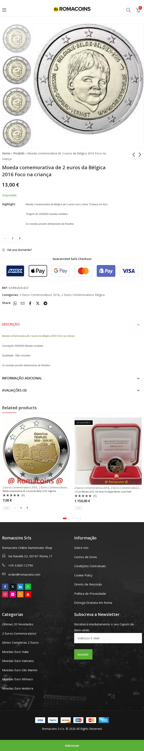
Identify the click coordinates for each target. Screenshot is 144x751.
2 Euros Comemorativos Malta (56, 487)
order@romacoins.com (24, 574)
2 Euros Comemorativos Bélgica (83, 295)
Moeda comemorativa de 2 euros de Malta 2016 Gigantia (29, 491)
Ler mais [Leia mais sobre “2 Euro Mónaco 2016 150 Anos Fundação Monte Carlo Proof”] (81, 508)
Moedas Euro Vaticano (18, 661)
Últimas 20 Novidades (17, 624)
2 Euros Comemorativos (19, 633)
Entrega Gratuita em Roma (93, 602)
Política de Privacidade (90, 593)
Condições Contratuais (90, 566)
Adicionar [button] (9, 507)
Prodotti (18, 153)
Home (6, 153)
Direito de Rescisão (88, 584)
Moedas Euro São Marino (19, 670)
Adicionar (72, 745)
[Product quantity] (12, 238)
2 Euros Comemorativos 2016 (40, 295)
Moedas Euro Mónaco (17, 679)
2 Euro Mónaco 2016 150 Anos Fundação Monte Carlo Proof (103, 491)
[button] (65, 518)
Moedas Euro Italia (15, 652)
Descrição (11, 324)
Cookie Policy (83, 575)
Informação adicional (22, 378)
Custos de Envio (85, 557)
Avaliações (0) (14, 390)
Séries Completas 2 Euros (20, 642)
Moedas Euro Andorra (17, 688)
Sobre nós (81, 548)
